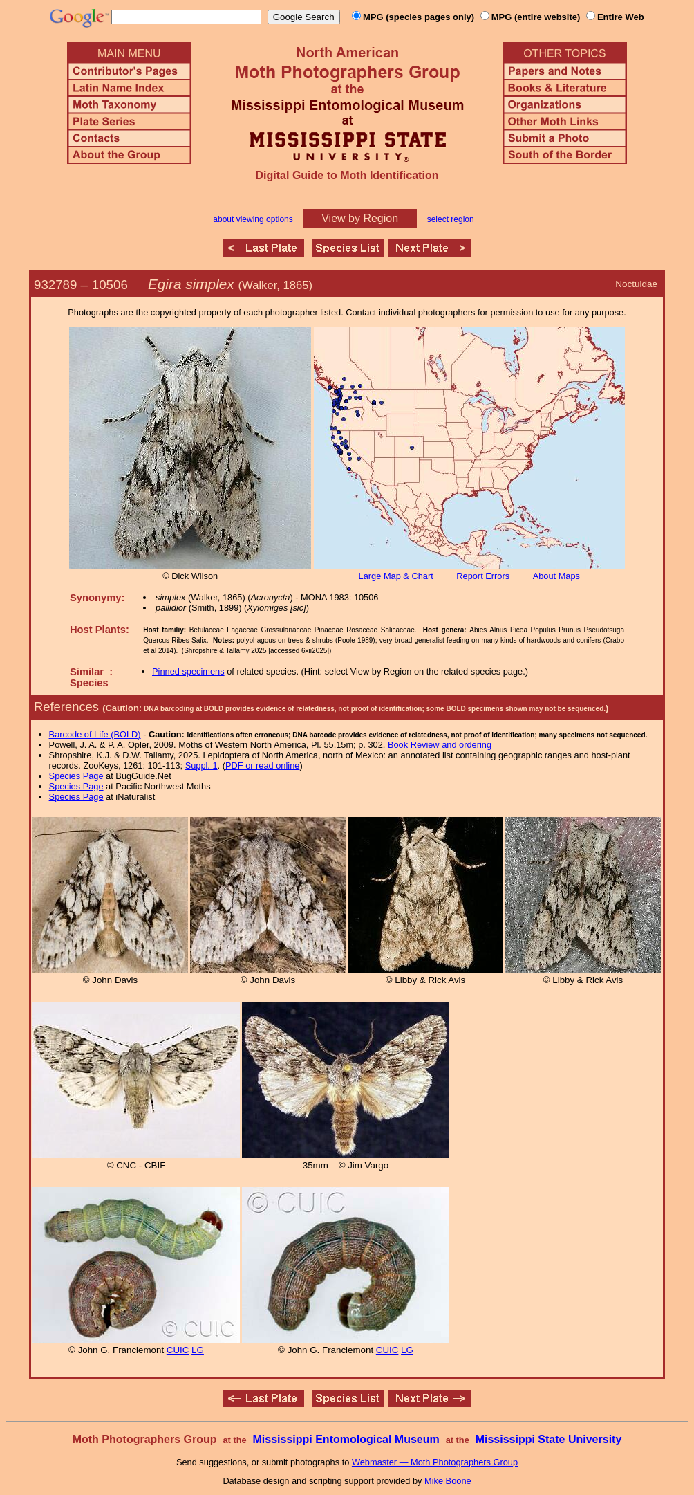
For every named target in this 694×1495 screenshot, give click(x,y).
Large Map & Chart (396, 576)
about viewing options (252, 219)
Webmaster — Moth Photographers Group (435, 1462)
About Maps (556, 576)
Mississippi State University (549, 1439)
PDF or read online (262, 765)
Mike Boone (447, 1481)
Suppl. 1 (201, 765)
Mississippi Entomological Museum (345, 1439)
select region (450, 219)
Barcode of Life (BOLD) (95, 734)
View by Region (359, 218)
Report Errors (482, 576)
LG (197, 1350)
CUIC (178, 1350)
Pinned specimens (188, 671)
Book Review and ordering (439, 745)
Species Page (76, 776)
